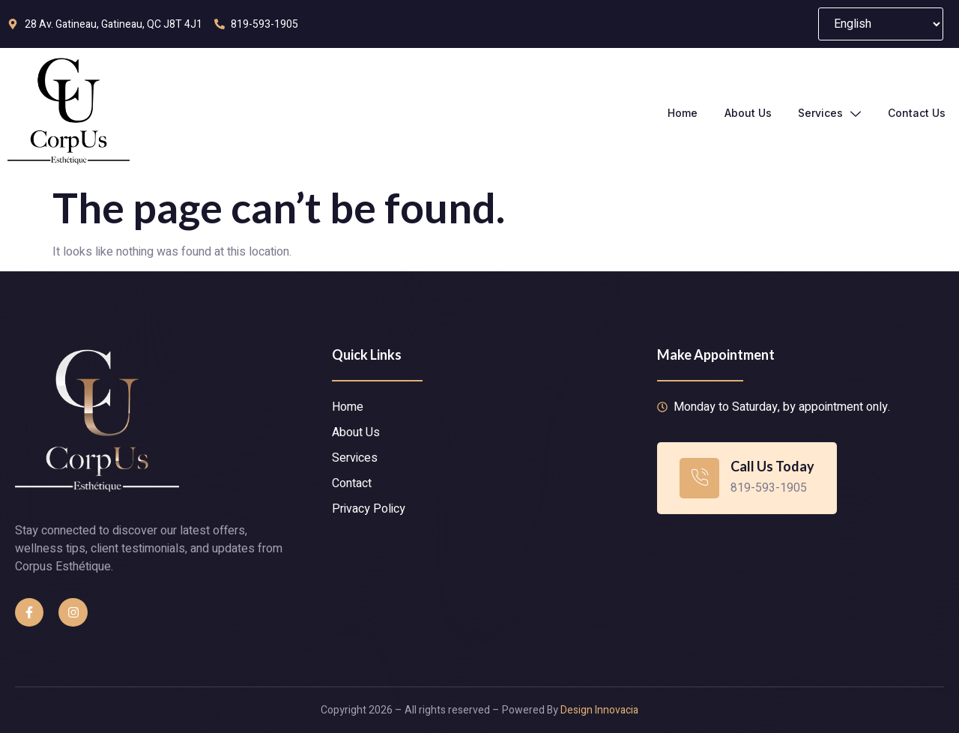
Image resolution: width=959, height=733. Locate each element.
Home (682, 112)
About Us (747, 112)
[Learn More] (747, 477)
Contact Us (917, 112)
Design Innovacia (599, 710)
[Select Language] (880, 23)
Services (829, 113)
